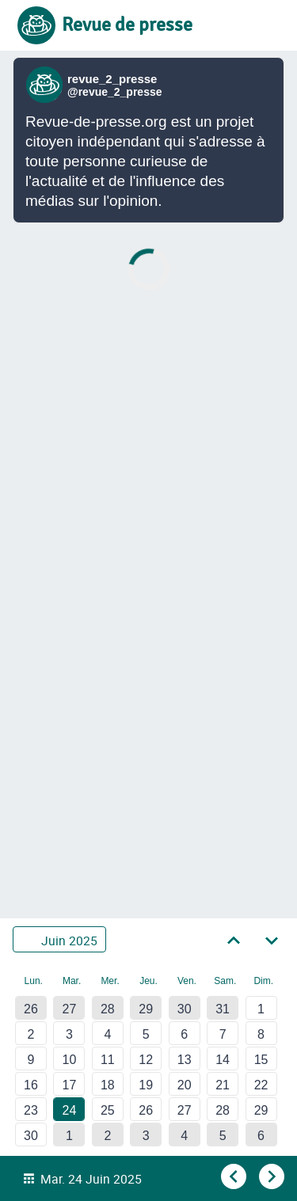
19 (146, 1085)
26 (31, 1009)
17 (70, 1085)
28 (108, 1009)
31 (222, 1009)
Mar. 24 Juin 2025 (91, 1179)
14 (222, 1059)
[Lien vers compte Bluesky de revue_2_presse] (46, 85)
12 (146, 1059)
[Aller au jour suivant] (270, 1177)
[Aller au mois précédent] (233, 939)
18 (108, 1085)
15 (261, 1059)
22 (261, 1085)
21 (222, 1085)
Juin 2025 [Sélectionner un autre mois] (69, 940)
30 (184, 1009)
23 (31, 1110)
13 (184, 1059)
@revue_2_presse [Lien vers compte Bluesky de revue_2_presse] (114, 92)
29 (146, 1009)
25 (108, 1110)
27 (70, 1009)
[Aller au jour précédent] (232, 1177)
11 (108, 1059)
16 (31, 1085)
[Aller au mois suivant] (271, 939)
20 (184, 1085)
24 (70, 1110)
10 (70, 1059)
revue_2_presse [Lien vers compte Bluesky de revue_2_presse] (112, 79)
